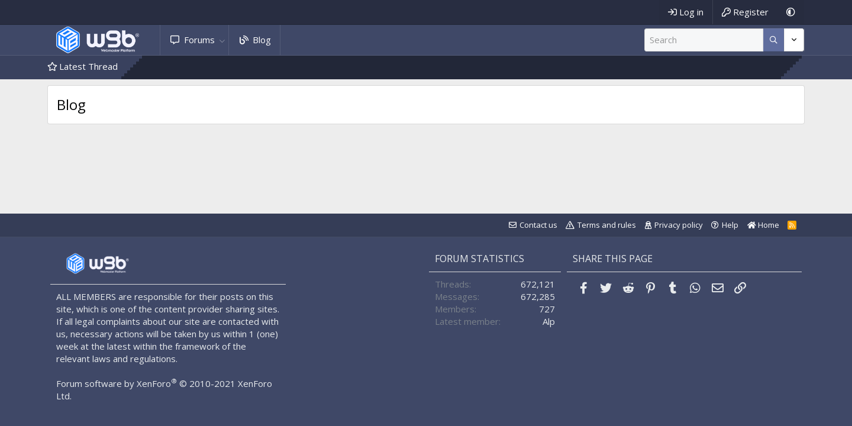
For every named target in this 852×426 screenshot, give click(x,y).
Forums (199, 40)
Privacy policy (678, 225)
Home (763, 225)
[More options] (773, 39)
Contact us (538, 225)
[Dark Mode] (790, 12)
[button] (221, 40)
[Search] (703, 39)
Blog (262, 40)
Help (730, 225)
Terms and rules (606, 225)
